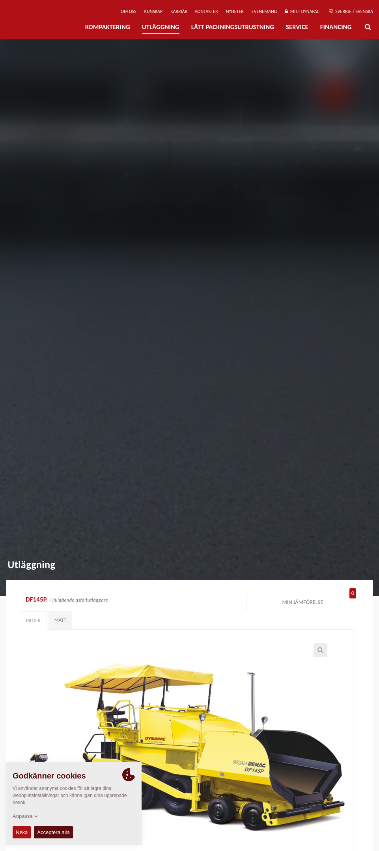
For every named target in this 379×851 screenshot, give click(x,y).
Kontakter (206, 11)
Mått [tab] (60, 620)
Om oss (128, 11)
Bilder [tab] (33, 620)
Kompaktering (107, 27)
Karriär (178, 11)
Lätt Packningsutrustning (232, 27)
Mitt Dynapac (302, 11)
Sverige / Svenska (351, 11)
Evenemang (264, 11)
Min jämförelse (319, 600)
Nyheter (235, 11)
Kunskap (153, 11)
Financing (336, 27)
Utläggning (160, 27)
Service (297, 27)
